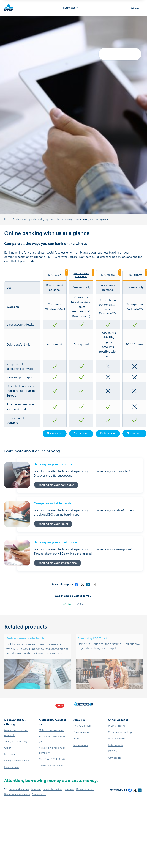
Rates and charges (19, 789)
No (80, 604)
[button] (132, 8)
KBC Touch (54, 274)
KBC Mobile (108, 274)
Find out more (54, 433)
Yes (67, 604)
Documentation (85, 789)
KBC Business (134, 274)
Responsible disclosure (17, 794)
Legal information (52, 789)
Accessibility (39, 794)
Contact (69, 789)
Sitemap (36, 789)
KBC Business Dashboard (81, 275)
